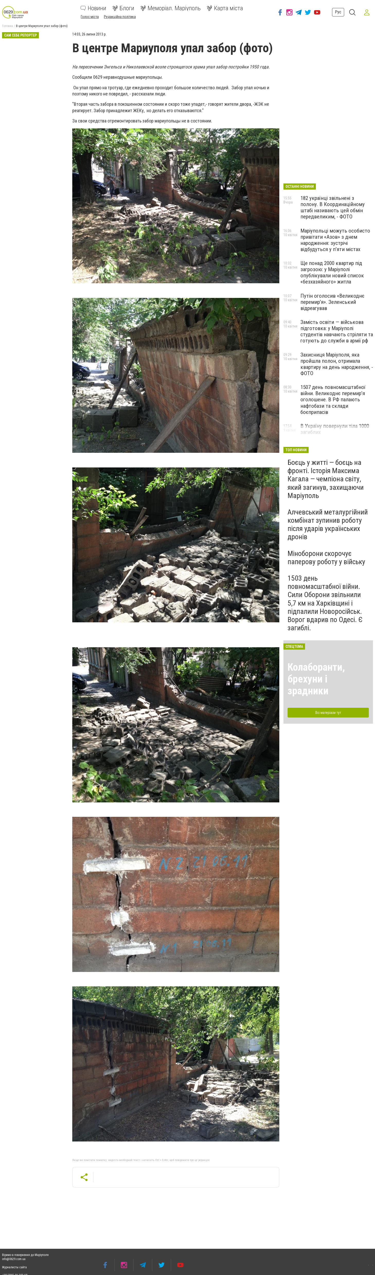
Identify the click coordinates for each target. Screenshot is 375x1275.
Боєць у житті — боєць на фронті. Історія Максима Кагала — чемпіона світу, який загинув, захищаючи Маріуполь (326, 479)
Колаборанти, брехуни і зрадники (316, 679)
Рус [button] (338, 12)
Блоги (123, 8)
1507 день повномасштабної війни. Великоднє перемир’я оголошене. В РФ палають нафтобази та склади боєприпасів (332, 399)
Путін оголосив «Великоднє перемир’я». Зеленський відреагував (332, 302)
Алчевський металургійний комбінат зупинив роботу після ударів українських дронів (328, 524)
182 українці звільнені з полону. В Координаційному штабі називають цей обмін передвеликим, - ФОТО (332, 207)
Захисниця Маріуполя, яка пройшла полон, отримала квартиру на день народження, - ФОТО (336, 364)
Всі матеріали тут (328, 713)
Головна (7, 26)
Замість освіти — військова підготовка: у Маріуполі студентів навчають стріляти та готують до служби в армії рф (336, 331)
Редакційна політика (120, 17)
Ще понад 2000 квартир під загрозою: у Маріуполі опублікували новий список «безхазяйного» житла (332, 272)
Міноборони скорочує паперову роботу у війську (326, 557)
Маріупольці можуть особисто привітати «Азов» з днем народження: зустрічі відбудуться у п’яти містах (335, 240)
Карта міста (225, 8)
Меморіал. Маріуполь (170, 8)
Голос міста (90, 17)
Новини (93, 8)
